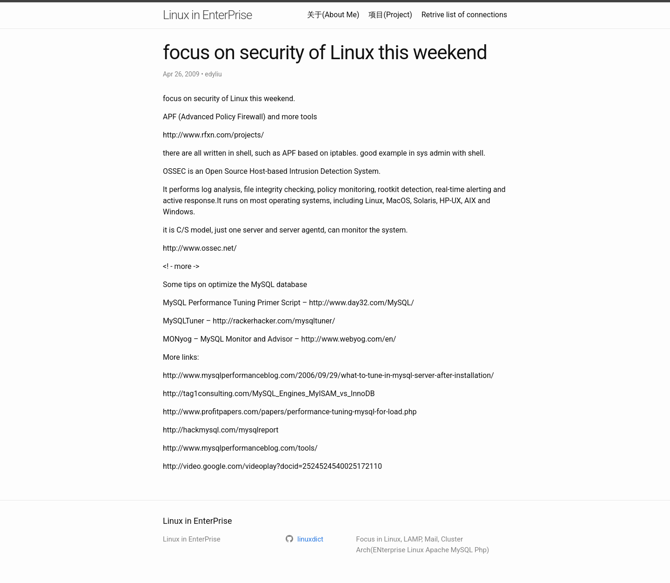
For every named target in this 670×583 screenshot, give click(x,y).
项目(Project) (390, 14)
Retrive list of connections (464, 14)
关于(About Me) (333, 14)
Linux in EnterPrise (207, 15)
